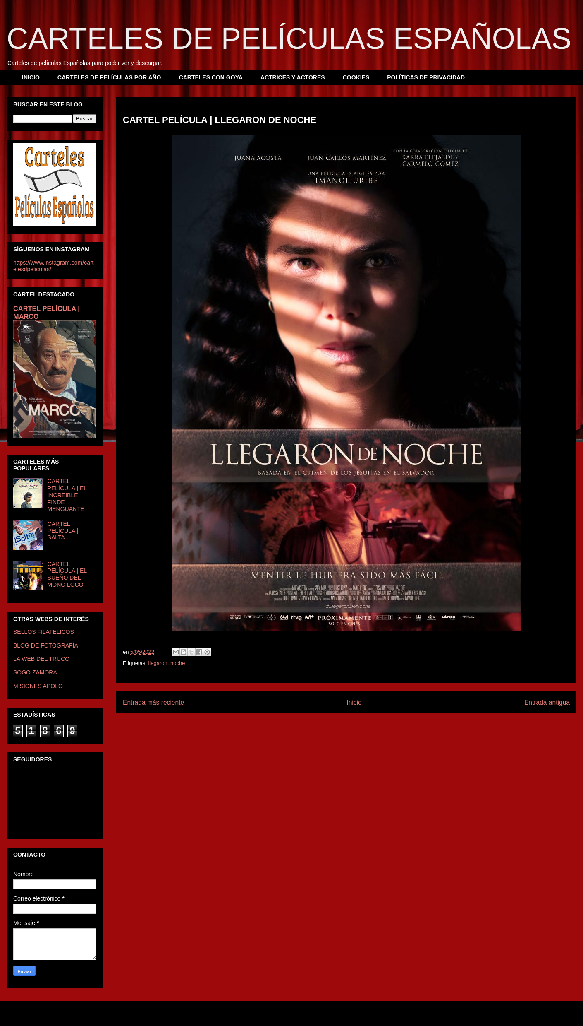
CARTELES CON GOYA (211, 77)
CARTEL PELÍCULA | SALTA (63, 530)
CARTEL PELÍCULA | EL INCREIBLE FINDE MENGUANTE (67, 495)
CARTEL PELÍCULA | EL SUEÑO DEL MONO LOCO (67, 574)
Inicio (353, 702)
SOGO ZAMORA (35, 672)
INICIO (31, 77)
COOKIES (356, 77)
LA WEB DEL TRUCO (41, 658)
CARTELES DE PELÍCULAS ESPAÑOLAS (289, 38)
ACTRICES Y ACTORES (292, 77)
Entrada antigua (547, 702)
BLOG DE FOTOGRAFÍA (45, 645)
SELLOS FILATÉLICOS (43, 632)
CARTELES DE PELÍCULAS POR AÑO (109, 77)
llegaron (157, 663)
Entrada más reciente (153, 702)
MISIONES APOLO (38, 686)
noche (177, 663)
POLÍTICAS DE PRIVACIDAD (426, 77)
